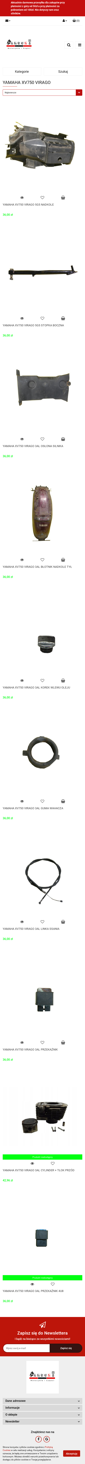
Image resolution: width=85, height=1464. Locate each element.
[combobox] (42, 92)
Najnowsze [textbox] (10, 92)
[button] (76, 20)
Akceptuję (71, 1453)
